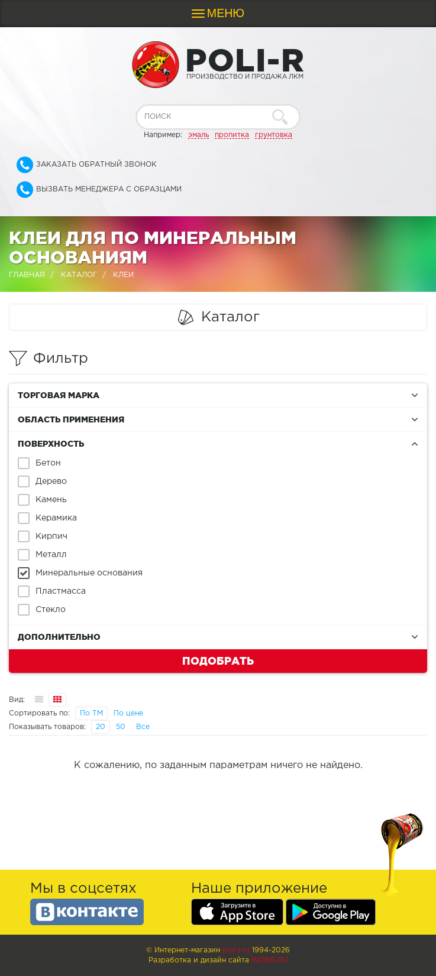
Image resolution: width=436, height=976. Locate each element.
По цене (128, 713)
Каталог (79, 275)
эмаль (198, 135)
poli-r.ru (236, 950)
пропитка (232, 135)
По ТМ (91, 713)
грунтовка (273, 135)
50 (120, 727)
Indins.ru (269, 960)
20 (100, 727)
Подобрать (218, 660)
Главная (27, 275)
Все (143, 727)
